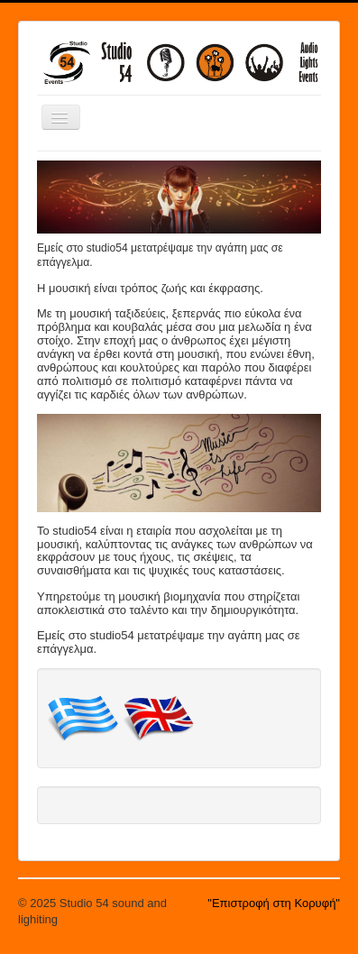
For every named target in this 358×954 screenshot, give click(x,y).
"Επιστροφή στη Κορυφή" (273, 903)
